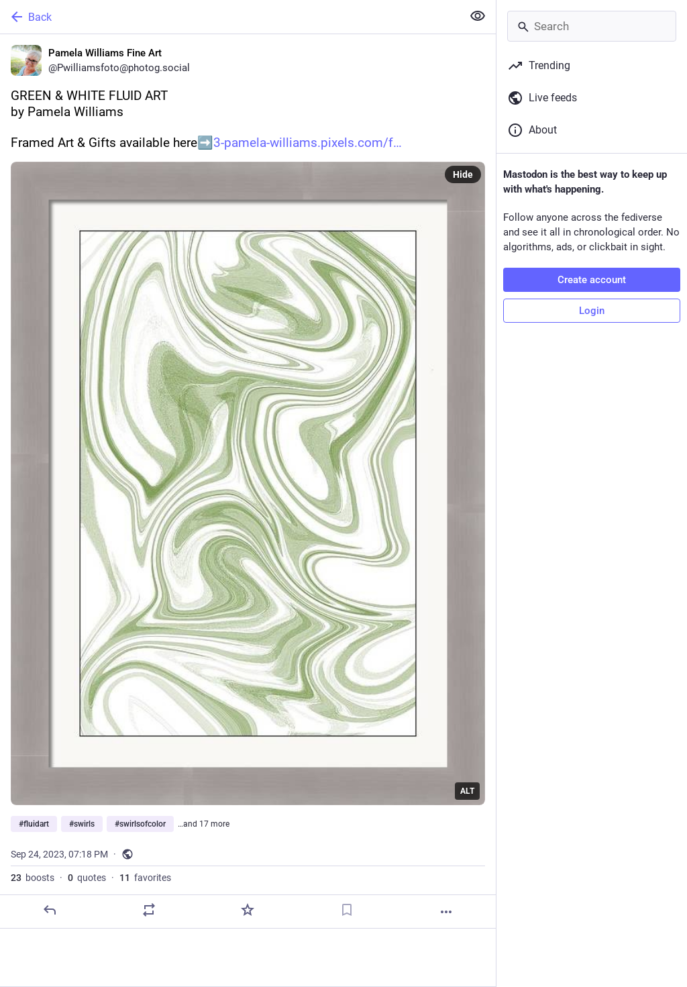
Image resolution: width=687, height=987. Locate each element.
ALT (467, 791)
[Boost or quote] (149, 910)
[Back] (230, 17)
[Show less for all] (478, 16)
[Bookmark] (347, 910)
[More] (446, 912)
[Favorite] (248, 910)
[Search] (591, 26)
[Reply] (50, 910)
